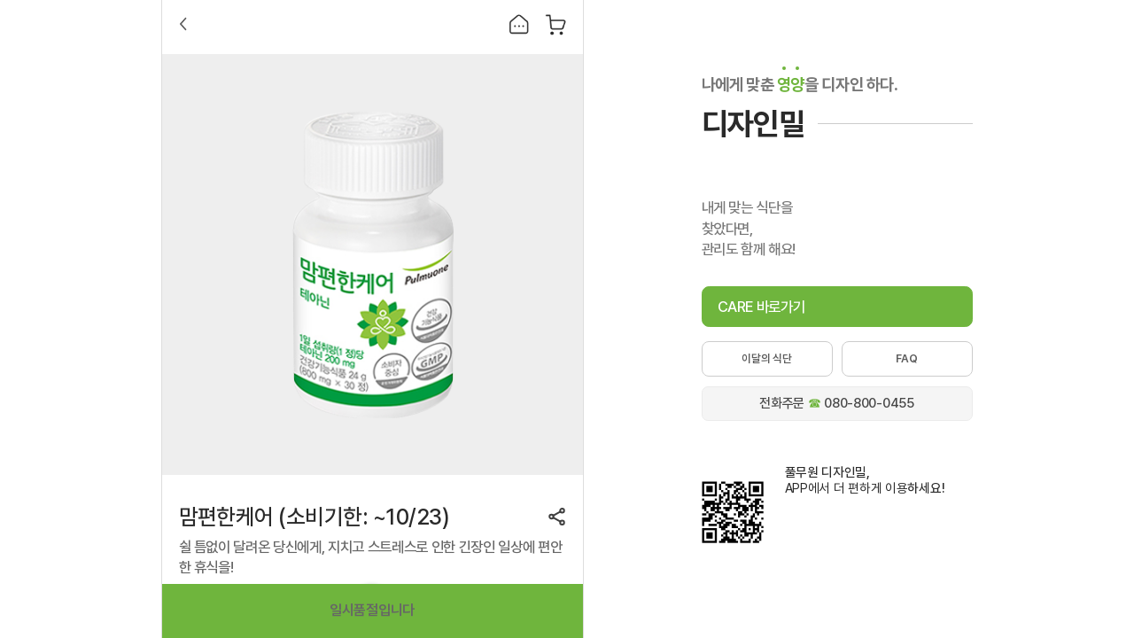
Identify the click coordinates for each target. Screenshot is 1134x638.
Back (183, 24)
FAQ (906, 358)
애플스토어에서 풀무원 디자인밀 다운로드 (830, 547)
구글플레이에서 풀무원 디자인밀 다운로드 (830, 516)
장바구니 (556, 24)
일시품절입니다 (372, 610)
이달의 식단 (767, 358)
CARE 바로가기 (761, 306)
